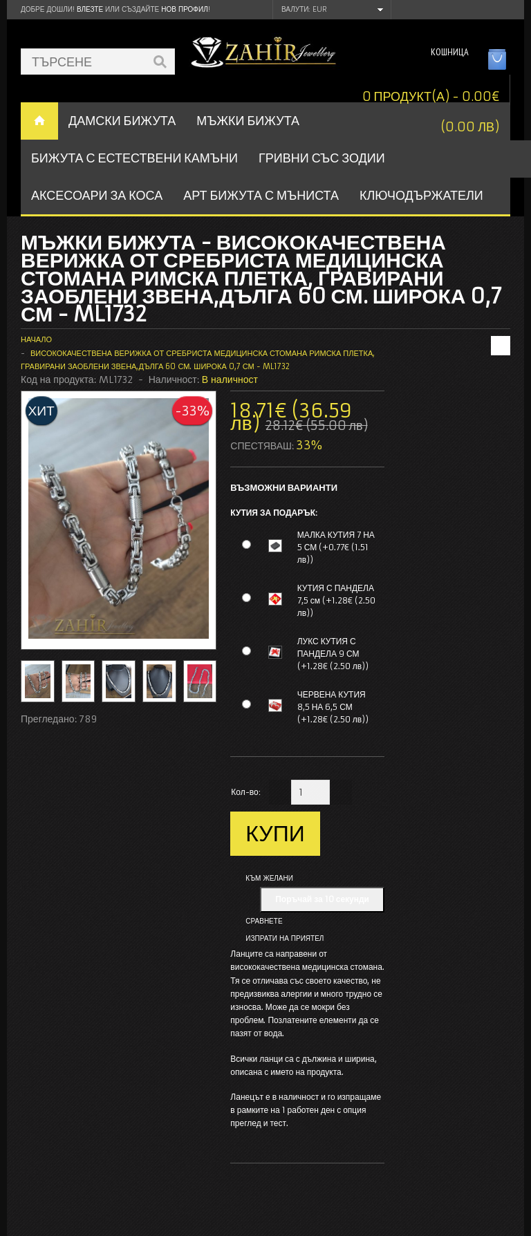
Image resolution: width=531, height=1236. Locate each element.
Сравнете (263, 921)
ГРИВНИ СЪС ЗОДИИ (322, 158)
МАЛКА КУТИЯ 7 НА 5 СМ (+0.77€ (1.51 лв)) (336, 547)
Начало (36, 339)
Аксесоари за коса (96, 195)
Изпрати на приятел (284, 938)
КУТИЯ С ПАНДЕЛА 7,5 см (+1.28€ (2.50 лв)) (336, 600)
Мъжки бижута (247, 121)
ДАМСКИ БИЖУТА (122, 121)
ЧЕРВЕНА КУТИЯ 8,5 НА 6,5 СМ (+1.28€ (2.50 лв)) (333, 706)
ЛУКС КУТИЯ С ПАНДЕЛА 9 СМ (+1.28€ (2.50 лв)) (333, 653)
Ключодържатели (421, 195)
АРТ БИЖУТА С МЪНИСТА (261, 195)
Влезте (90, 9)
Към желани (269, 878)
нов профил (184, 9)
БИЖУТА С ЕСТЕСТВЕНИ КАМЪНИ (134, 158)
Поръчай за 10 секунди (322, 899)
